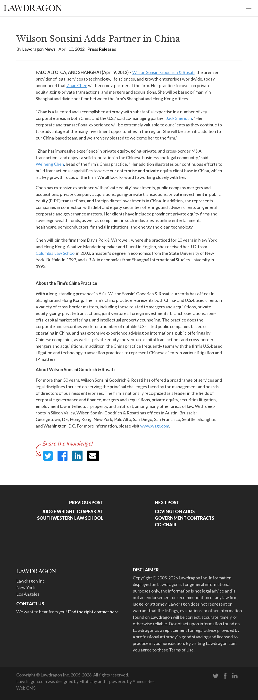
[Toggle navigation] (248, 8)
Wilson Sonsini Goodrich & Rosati (163, 72)
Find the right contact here (93, 611)
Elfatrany (88, 681)
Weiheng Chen (50, 164)
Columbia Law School (55, 253)
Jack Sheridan (179, 118)
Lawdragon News (39, 49)
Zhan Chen (77, 85)
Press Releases (101, 49)
